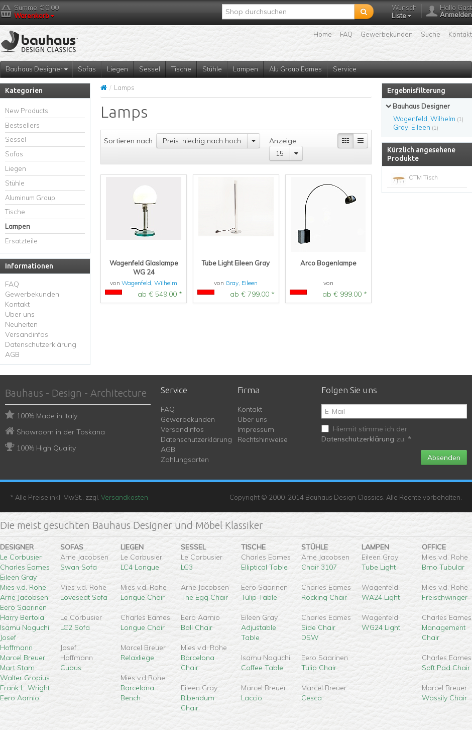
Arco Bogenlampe (328, 263)
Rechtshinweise (263, 439)
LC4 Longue (140, 567)
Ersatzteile (21, 241)
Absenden (443, 457)
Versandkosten (124, 497)
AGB (12, 354)
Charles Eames (25, 567)
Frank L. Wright (25, 687)
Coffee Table (262, 667)
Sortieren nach (128, 140)
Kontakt (460, 34)
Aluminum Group (30, 198)
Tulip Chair (318, 667)
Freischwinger (444, 597)
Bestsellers (22, 125)
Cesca (311, 697)
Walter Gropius (25, 677)
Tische (181, 69)
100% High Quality (46, 447)
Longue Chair (143, 597)
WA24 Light (381, 597)
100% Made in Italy (47, 415)
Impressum (256, 429)
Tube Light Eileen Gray (236, 263)
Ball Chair (196, 627)
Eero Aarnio (19, 697)
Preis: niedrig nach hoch (202, 140)
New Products (26, 111)
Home (322, 34)
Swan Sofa (78, 567)
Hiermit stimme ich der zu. (366, 433)
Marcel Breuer (22, 657)
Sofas (87, 69)
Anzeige (282, 140)
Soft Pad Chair (446, 667)
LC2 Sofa (75, 627)
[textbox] (288, 11)
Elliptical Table (264, 567)
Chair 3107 (319, 567)
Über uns (20, 314)
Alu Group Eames (295, 69)
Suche (430, 34)
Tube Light (379, 567)
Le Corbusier (21, 557)
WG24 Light (381, 627)
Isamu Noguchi (24, 627)
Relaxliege (137, 657)
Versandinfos (26, 334)
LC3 (187, 567)
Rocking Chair (324, 597)
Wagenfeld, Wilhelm (149, 283)
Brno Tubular (443, 567)
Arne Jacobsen (24, 597)
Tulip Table (259, 597)
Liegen (117, 69)
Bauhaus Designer (37, 69)
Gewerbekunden (387, 34)
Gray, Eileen (241, 283)
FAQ (346, 34)
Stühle (212, 69)
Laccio (251, 697)
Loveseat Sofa (83, 597)
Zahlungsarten (185, 459)
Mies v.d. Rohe (23, 587)
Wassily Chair (444, 697)
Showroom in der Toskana (61, 431)
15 (280, 153)
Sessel (149, 69)
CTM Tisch (423, 177)
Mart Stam (17, 667)
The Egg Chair (204, 597)
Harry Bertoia (22, 617)
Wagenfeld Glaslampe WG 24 (143, 267)
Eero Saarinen (23, 607)
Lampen (245, 69)
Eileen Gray (18, 577)
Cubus (70, 667)
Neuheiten (21, 324)
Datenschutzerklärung (40, 344)
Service (345, 69)
